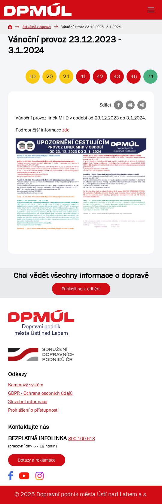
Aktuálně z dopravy (37, 26)
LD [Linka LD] (32, 76)
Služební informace (27, 401)
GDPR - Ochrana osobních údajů (40, 393)
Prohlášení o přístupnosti (33, 410)
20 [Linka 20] (49, 76)
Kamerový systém (25, 385)
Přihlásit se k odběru (81, 289)
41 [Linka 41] (83, 76)
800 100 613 (81, 438)
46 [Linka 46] (133, 76)
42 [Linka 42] (100, 76)
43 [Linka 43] (117, 76)
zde (65, 130)
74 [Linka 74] (151, 76)
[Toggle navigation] (152, 10)
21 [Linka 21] (66, 76)
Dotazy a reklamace (37, 460)
